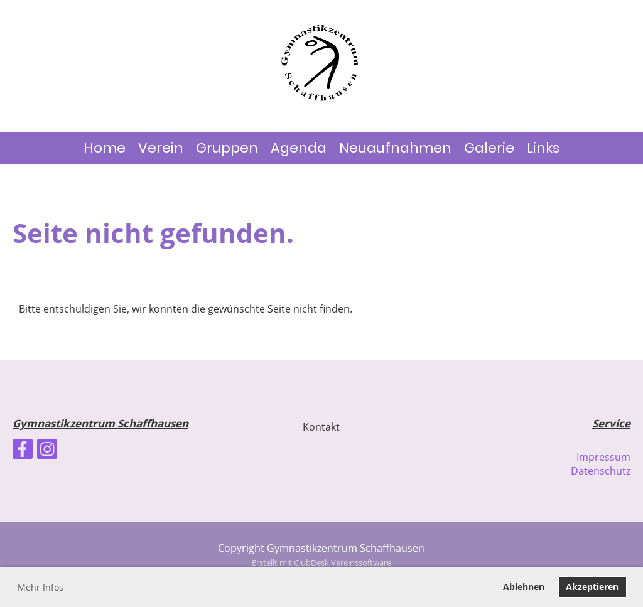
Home (105, 148)
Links (543, 148)
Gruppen (227, 148)
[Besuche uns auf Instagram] (47, 451)
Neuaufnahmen (395, 148)
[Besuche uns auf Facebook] (23, 451)
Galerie (489, 148)
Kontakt (321, 427)
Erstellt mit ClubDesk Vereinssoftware (321, 562)
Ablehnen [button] (523, 587)
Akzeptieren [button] (592, 587)
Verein (160, 148)
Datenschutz (600, 471)
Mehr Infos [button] (40, 587)
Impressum (603, 457)
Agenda (299, 148)
